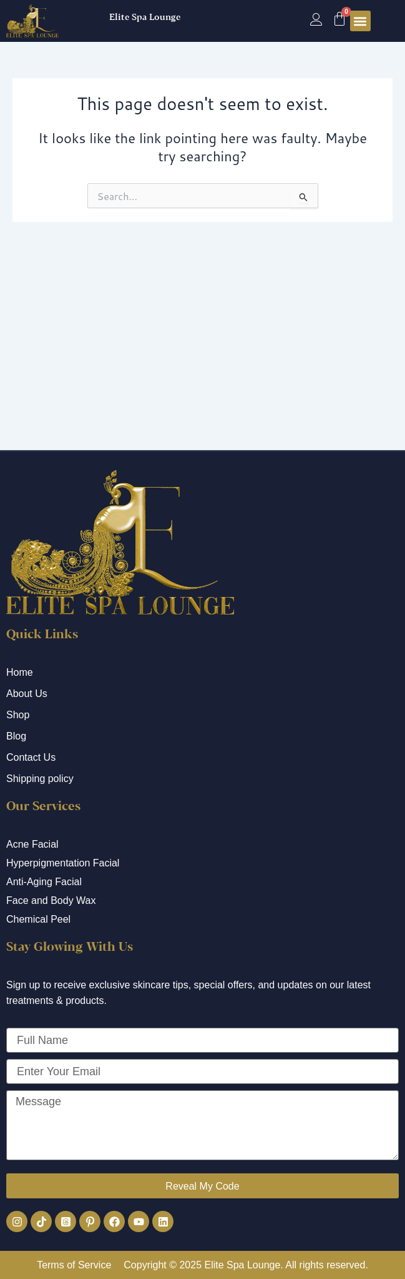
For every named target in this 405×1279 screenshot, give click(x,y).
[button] (360, 21)
